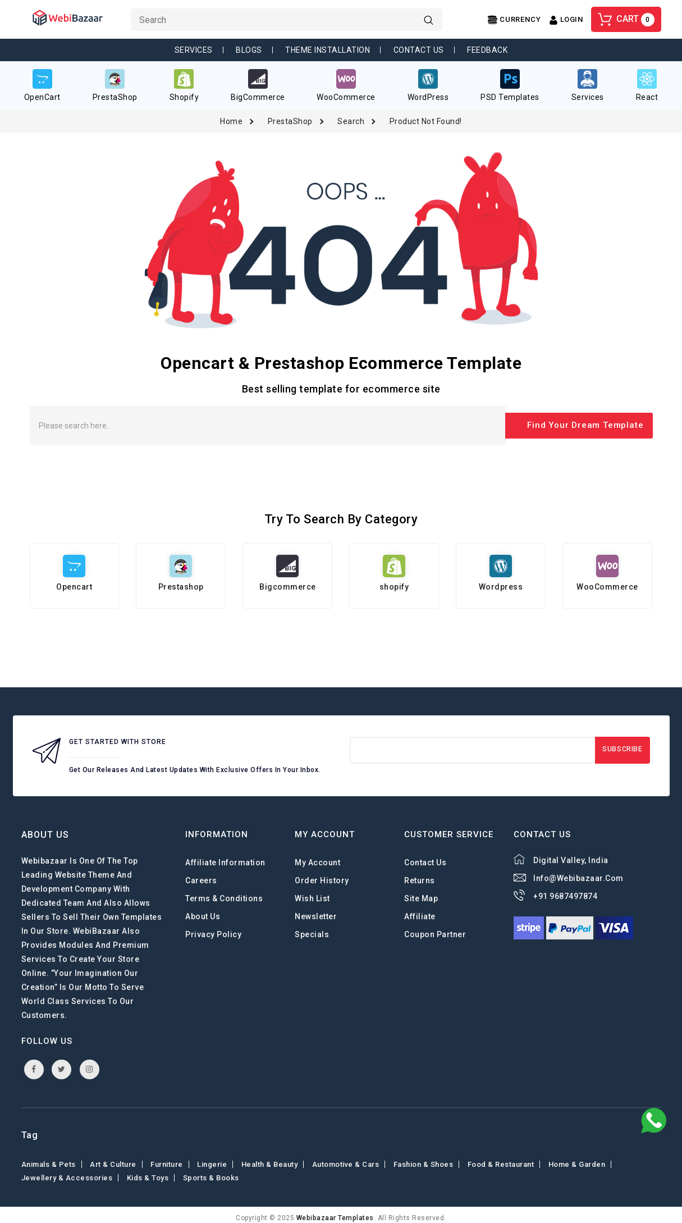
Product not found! (426, 115)
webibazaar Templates (335, 1212)
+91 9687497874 (565, 890)
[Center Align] (514, 20)
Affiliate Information (225, 856)
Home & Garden (577, 1158)
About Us (202, 910)
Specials (312, 928)
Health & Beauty (269, 1158)
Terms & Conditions (224, 892)
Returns (419, 874)
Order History (322, 874)
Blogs (249, 49)
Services (194, 49)
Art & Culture (113, 1158)
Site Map (421, 892)
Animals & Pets (48, 1158)
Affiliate (420, 910)
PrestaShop (290, 115)
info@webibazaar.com (578, 872)
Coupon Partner (435, 928)
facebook (33, 1063)
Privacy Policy (213, 928)
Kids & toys (148, 1171)
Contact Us (418, 49)
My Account (317, 856)
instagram (89, 1063)
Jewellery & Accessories (67, 1171)
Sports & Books (211, 1171)
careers (201, 874)
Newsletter (316, 910)
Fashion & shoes (423, 1158)
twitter (62, 1063)
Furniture (166, 1158)
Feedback (487, 49)
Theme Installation (327, 49)
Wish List (312, 892)
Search (350, 115)
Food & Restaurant (501, 1158)
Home (231, 115)
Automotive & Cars (345, 1158)
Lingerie (212, 1158)
